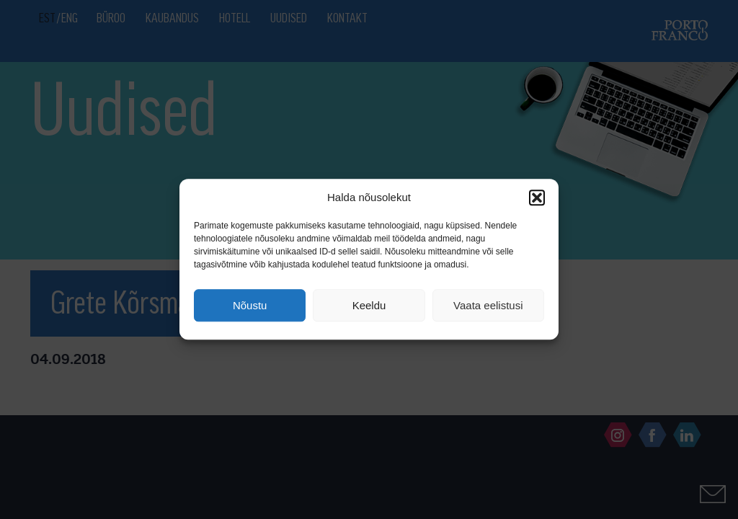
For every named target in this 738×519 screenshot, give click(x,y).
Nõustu (250, 305)
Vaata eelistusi (488, 305)
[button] (537, 197)
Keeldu (369, 305)
